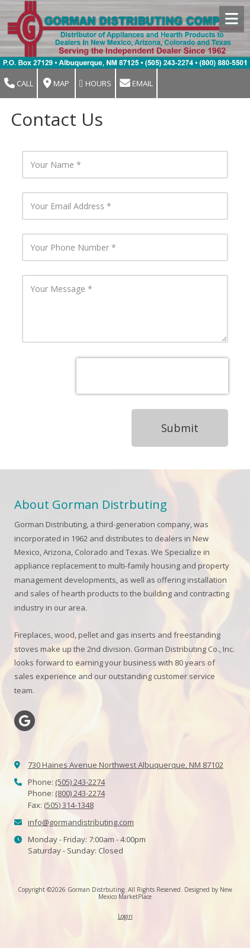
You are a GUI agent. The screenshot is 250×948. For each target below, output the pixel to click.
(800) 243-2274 (80, 793)
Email (136, 83)
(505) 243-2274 (80, 782)
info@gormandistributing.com (81, 822)
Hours (95, 83)
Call (18, 83)
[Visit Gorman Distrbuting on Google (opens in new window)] (24, 720)
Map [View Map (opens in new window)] (56, 83)
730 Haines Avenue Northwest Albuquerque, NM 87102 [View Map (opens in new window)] (125, 764)
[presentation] (152, 376)
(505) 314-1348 (69, 805)
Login (125, 916)
